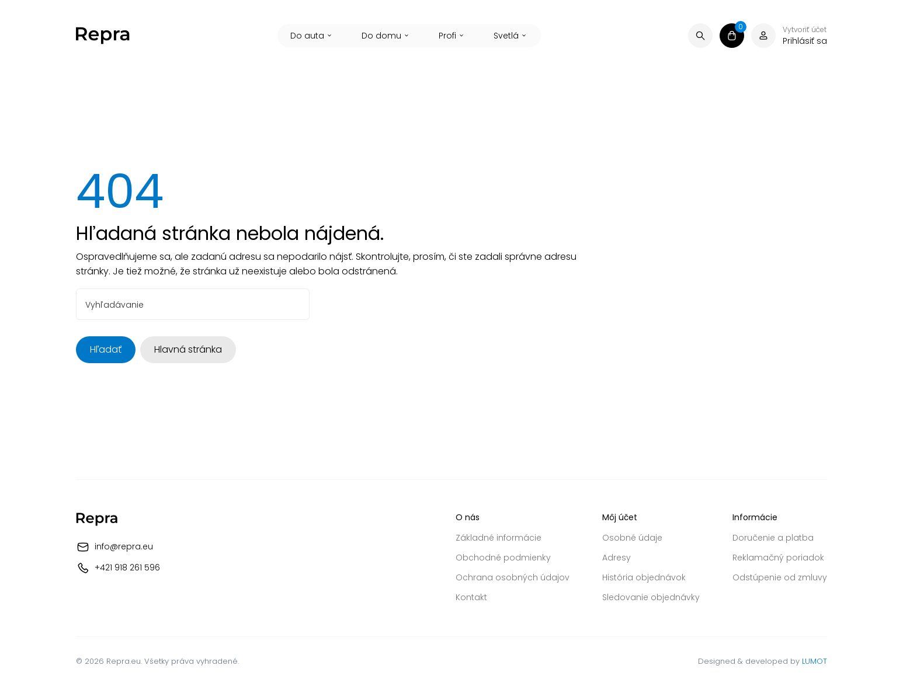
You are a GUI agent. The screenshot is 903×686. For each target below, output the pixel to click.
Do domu (386, 35)
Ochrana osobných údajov (512, 577)
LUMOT (814, 661)
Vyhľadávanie (114, 304)
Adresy (616, 557)
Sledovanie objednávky (651, 597)
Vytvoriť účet (804, 30)
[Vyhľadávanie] (700, 35)
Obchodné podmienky (503, 557)
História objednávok (644, 577)
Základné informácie (498, 538)
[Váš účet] (763, 35)
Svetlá (511, 35)
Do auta (312, 35)
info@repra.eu (124, 546)
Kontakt (471, 597)
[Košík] (732, 35)
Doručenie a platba (773, 538)
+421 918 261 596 (127, 567)
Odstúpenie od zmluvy (779, 577)
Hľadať (105, 349)
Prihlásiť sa (805, 41)
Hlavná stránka (188, 349)
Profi (452, 35)
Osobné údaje (632, 538)
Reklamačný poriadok (778, 557)
